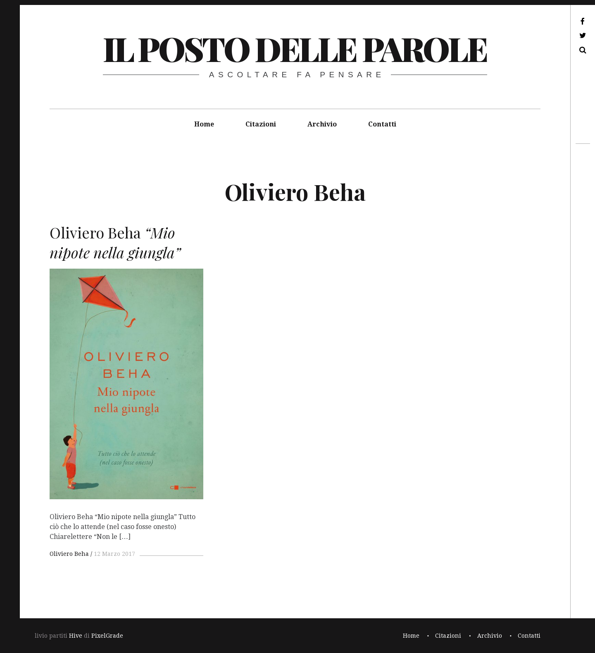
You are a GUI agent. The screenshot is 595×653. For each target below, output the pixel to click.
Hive (75, 635)
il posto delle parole (295, 48)
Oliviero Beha (69, 554)
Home (204, 124)
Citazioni (260, 124)
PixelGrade (107, 635)
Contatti (382, 124)
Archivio (322, 124)
